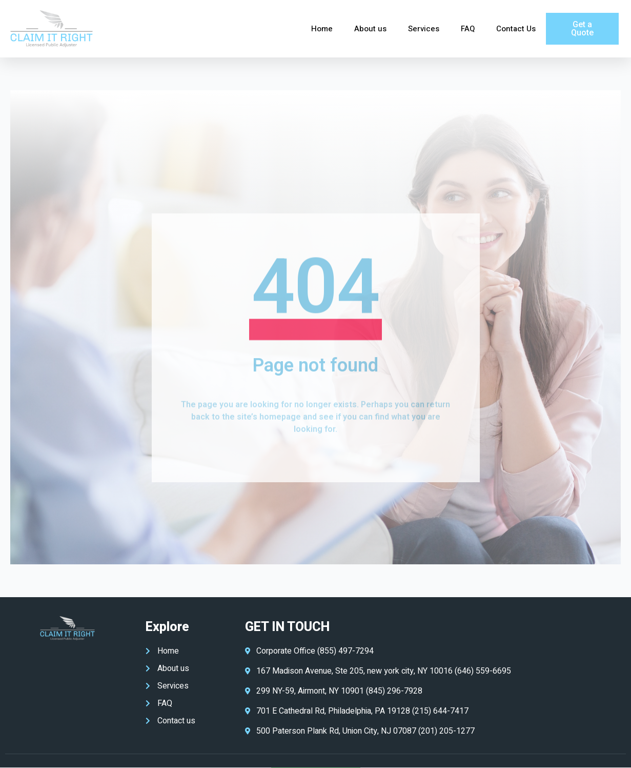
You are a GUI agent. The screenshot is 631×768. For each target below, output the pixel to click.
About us (370, 28)
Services (423, 28)
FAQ (468, 28)
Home (322, 28)
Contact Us (516, 28)
